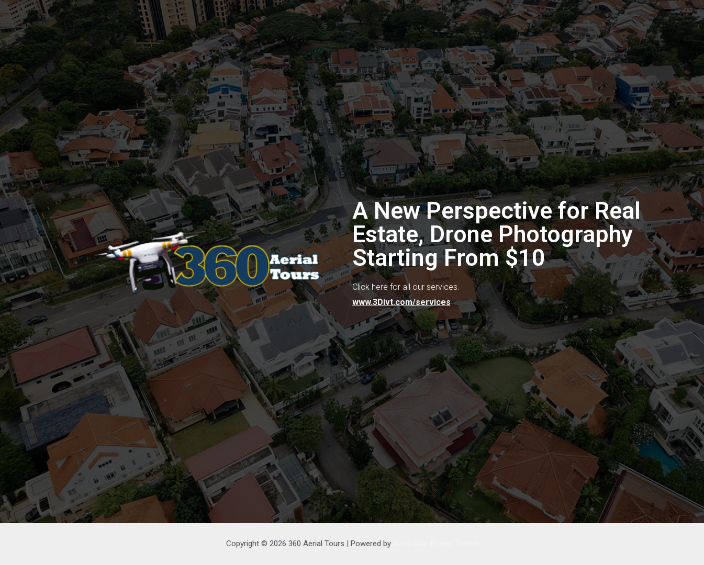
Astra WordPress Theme (435, 543)
